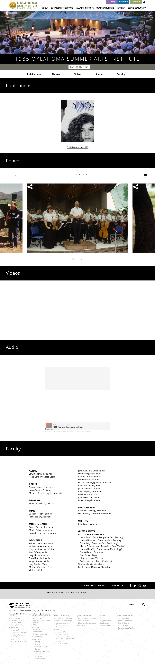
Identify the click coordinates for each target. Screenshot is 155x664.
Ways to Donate (106, 621)
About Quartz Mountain (87, 618)
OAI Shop (111, 1)
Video (77, 74)
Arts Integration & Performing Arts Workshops (62, 625)
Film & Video (39, 654)
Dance (37, 649)
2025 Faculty (62, 643)
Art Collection (83, 625)
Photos (56, 74)
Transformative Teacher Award (126, 629)
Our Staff (16, 630)
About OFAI (62, 632)
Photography (40, 659)
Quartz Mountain (105, 8)
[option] (77, 218)
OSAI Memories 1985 (77, 147)
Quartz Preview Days (40, 634)
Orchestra (38, 656)
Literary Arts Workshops (64, 618)
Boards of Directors (20, 632)
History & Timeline (17, 625)
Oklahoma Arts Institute (53, 432)
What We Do (15, 618)
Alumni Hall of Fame (20, 642)
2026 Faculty (37, 636)
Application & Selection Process (41, 621)
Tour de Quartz (123, 623)
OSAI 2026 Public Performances (39, 631)
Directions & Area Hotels (87, 623)
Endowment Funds (107, 625)
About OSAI (37, 618)
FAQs (35, 625)
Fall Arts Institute (85, 8)
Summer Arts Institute (62, 8)
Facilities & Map (84, 621)
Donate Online (105, 618)
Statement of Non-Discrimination (17, 621)
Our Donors (104, 623)
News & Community (136, 8)
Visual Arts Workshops (64, 621)
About (45, 8)
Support (121, 8)
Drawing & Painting (42, 651)
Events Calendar (124, 618)
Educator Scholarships (66, 639)
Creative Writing (41, 646)
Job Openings (123, 625)
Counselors (37, 627)
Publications (34, 74)
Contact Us (136, 1)
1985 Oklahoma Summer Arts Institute (77, 432)
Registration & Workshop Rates (63, 635)
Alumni (15, 639)
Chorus (37, 644)
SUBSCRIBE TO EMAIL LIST (95, 585)
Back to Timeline (79, 67)
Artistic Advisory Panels (18, 636)
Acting (37, 642)
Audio (99, 74)
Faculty (121, 74)
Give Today (123, 1)
